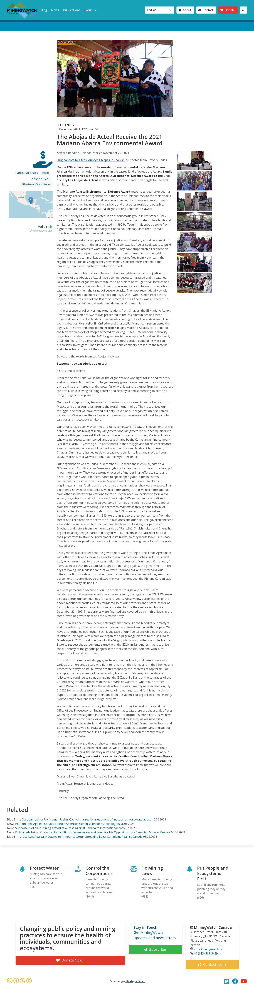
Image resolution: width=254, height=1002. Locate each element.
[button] (30, 200)
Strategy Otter (135, 981)
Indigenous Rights (41, 178)
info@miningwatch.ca (208, 949)
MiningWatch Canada (213, 927)
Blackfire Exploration (27, 172)
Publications (71, 10)
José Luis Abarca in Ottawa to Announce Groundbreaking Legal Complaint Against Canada (82, 837)
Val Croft (45, 226)
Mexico (46, 172)
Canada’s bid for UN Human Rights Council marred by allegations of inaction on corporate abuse (86, 819)
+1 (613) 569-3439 (206, 953)
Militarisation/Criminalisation (36, 184)
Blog (44, 10)
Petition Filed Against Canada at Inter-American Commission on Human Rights (67, 824)
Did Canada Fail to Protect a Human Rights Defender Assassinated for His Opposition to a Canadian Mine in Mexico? (92, 832)
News (55, 10)
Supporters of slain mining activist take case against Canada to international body (70, 828)
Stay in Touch (145, 927)
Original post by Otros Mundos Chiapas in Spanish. (91, 160)
